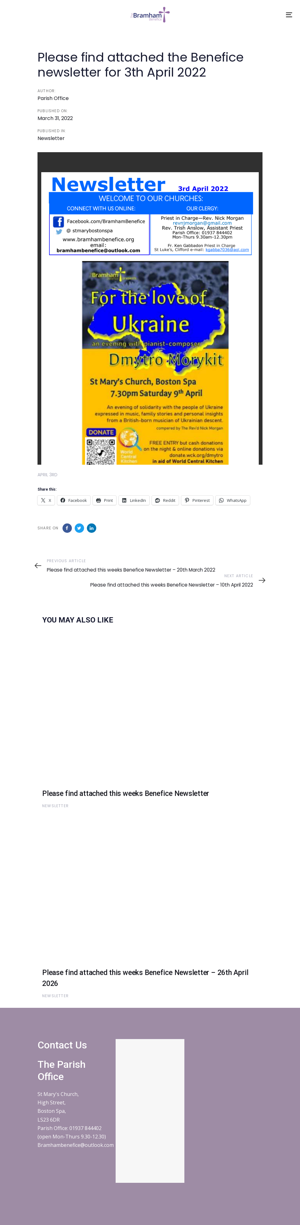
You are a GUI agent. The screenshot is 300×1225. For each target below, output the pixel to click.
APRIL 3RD (48, 475)
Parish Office (53, 98)
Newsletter (51, 138)
